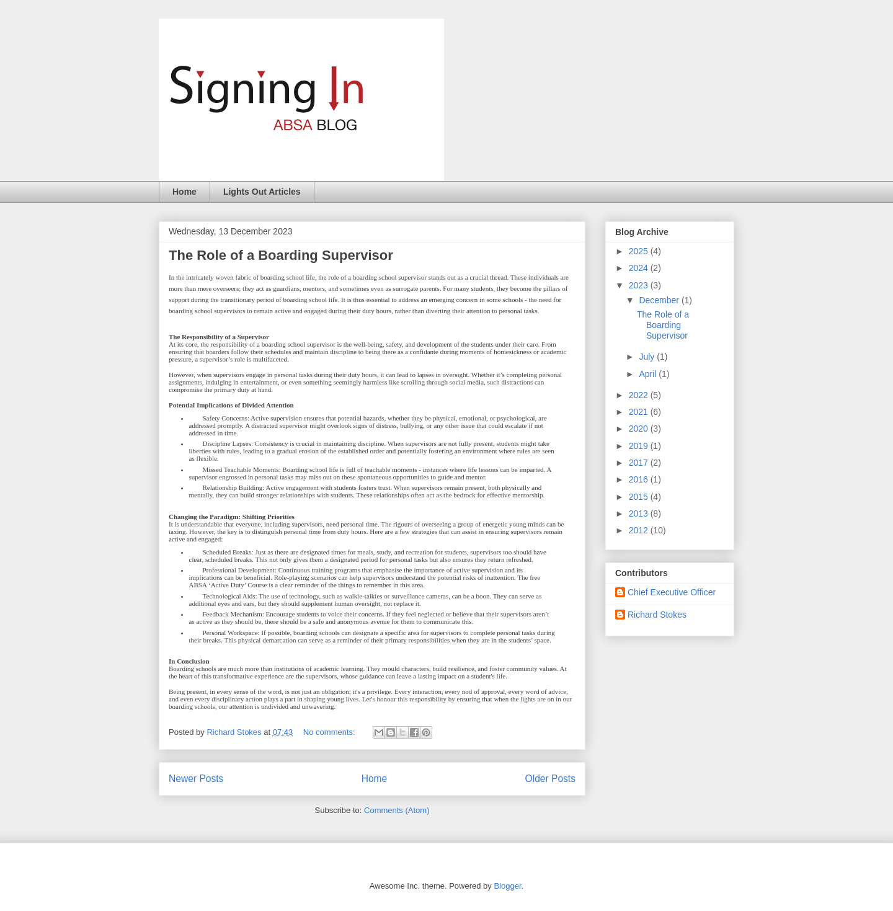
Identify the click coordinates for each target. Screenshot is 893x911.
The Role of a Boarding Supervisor (281, 255)
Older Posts (550, 778)
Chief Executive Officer (672, 592)
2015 (640, 497)
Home (184, 192)
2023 (640, 285)
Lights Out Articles (262, 192)
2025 (640, 251)
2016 (640, 479)
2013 (640, 513)
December (660, 300)
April (649, 374)
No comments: (330, 732)
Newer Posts (196, 778)
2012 (640, 530)
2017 (640, 463)
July (648, 357)
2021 (640, 412)
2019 (640, 446)
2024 (640, 268)
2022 (640, 395)
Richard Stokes (657, 615)
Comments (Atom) (396, 810)
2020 (640, 428)
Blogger (507, 886)
